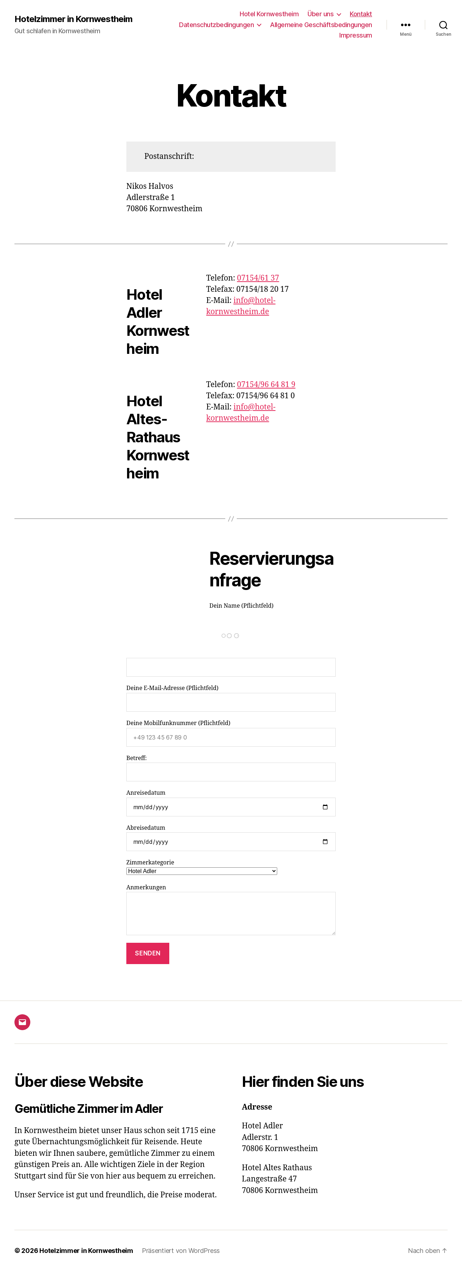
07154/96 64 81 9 (266, 385)
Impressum (355, 35)
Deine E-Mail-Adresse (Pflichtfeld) (231, 698)
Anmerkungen (231, 910)
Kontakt (361, 14)
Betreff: (231, 768)
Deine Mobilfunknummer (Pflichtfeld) (231, 733)
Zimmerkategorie (201, 867)
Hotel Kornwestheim (269, 14)
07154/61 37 (258, 278)
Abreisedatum (231, 837)
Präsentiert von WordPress (181, 1250)
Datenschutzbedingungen (216, 25)
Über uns (321, 14)
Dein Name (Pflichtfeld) (231, 639)
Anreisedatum (231, 802)
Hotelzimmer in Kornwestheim (73, 19)
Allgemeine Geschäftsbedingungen (321, 25)
